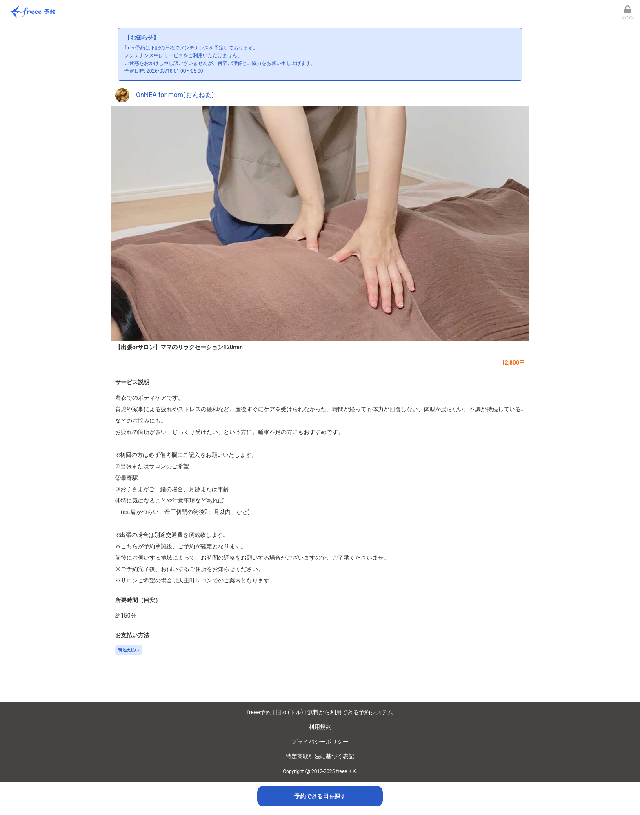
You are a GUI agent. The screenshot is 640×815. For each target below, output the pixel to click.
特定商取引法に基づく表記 (320, 756)
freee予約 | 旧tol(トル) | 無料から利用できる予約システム (320, 712)
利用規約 (320, 727)
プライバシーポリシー (320, 741)
